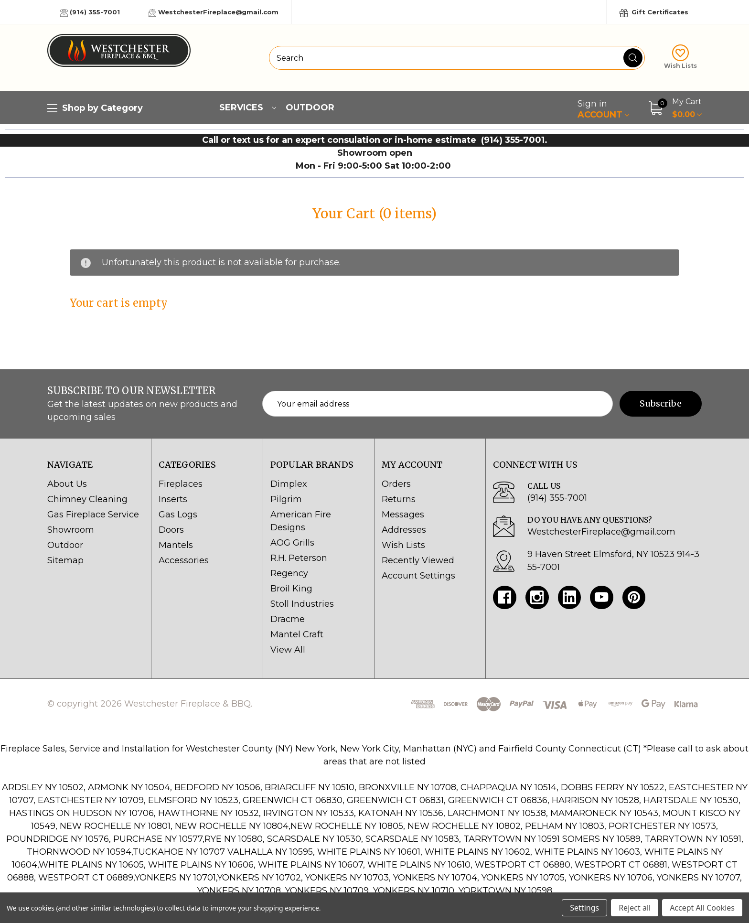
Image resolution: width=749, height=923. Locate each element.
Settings (584, 907)
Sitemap (65, 560)
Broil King (291, 588)
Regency (289, 573)
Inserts (173, 499)
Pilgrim (286, 499)
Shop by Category (95, 108)
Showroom (70, 530)
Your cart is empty (119, 303)
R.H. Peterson (298, 558)
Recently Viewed (418, 560)
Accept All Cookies (702, 907)
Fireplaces (181, 484)
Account (603, 109)
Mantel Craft (296, 634)
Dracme (287, 619)
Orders (396, 484)
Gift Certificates (654, 12)
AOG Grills (292, 542)
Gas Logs (178, 514)
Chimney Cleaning (87, 499)
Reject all (635, 907)
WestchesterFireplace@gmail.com (213, 12)
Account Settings (418, 575)
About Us (67, 484)
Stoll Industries (302, 604)
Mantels (176, 545)
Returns (399, 499)
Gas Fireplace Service (93, 514)
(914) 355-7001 (90, 12)
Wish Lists (680, 56)
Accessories (184, 560)
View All (287, 649)
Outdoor (310, 107)
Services (247, 107)
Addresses (404, 530)
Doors (171, 530)
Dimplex (288, 484)
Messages (403, 514)
